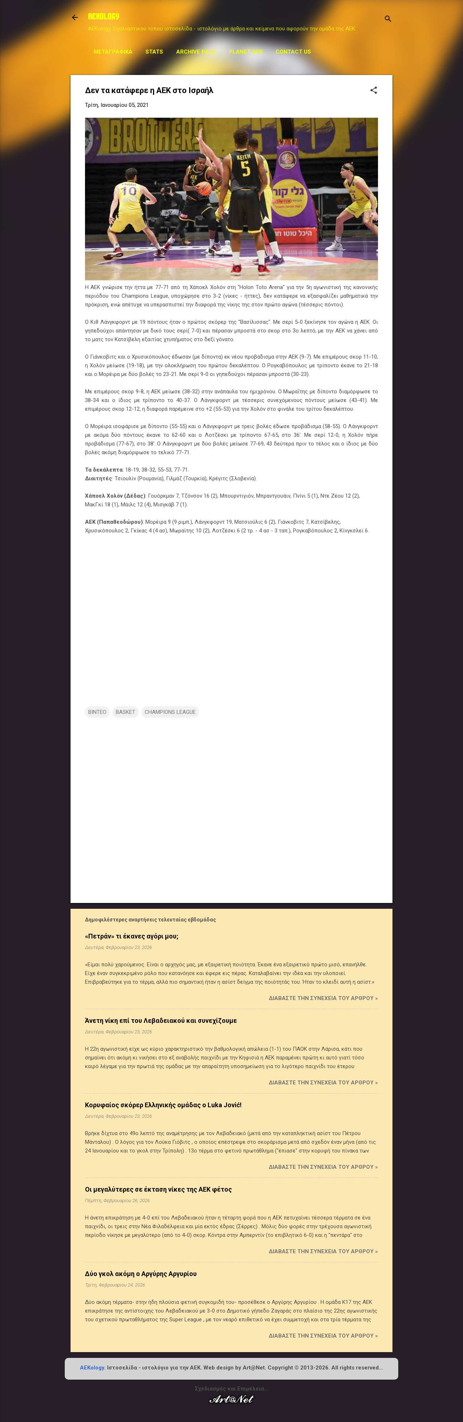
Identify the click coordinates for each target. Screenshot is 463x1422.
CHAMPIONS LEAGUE (170, 712)
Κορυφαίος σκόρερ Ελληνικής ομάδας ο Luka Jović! (163, 1105)
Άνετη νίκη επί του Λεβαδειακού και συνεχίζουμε (161, 1020)
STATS (154, 52)
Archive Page (196, 52)
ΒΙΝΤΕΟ (97, 712)
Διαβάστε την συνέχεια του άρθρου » (323, 998)
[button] (373, 91)
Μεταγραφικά (113, 52)
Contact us (293, 52)
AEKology (92, 1367)
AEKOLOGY (103, 17)
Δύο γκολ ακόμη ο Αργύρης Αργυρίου (141, 1273)
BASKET (125, 712)
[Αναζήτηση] (388, 20)
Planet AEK (246, 52)
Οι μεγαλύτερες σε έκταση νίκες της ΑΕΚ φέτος (158, 1189)
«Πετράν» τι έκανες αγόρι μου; (131, 936)
